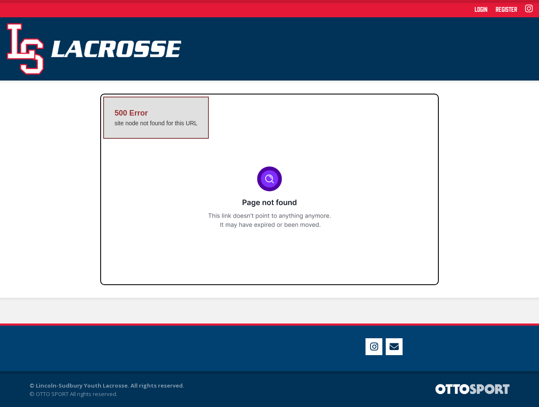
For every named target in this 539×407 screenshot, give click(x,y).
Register (506, 9)
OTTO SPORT (52, 394)
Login (481, 9)
